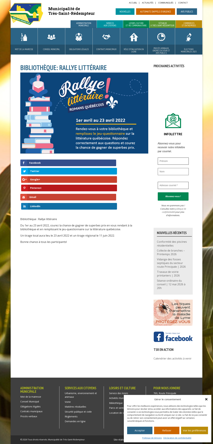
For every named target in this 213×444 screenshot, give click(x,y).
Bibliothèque (116, 403)
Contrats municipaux (106, 49)
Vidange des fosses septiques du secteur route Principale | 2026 (171, 263)
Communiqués (165, 3)
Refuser (166, 430)
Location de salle (118, 412)
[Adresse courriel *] (173, 185)
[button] (206, 399)
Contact (183, 3)
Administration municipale (83, 24)
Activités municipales (120, 398)
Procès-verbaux (28, 416)
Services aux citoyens (110, 24)
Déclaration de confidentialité (177, 438)
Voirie (68, 401)
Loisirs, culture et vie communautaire (136, 24)
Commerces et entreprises (189, 24)
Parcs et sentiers (118, 407)
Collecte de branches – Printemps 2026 (171, 252)
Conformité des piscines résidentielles (172, 243)
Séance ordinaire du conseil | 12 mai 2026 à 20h (171, 284)
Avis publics (187, 11)
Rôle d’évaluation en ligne (134, 50)
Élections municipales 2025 (189, 50)
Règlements (71, 416)
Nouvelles (125, 11)
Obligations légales (79, 49)
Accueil (133, 3)
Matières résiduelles (75, 406)
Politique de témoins (152, 438)
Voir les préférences (194, 430)
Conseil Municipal (51, 49)
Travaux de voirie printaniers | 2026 (168, 273)
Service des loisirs (118, 393)
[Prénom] (173, 161)
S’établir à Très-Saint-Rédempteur (162, 24)
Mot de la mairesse (24, 49)
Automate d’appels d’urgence (155, 11)
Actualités (147, 3)
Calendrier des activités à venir (173, 358)
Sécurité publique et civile (78, 411)
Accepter (140, 430)
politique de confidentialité (174, 210)
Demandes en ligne (75, 421)
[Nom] (173, 171)
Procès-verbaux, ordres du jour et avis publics (161, 50)
